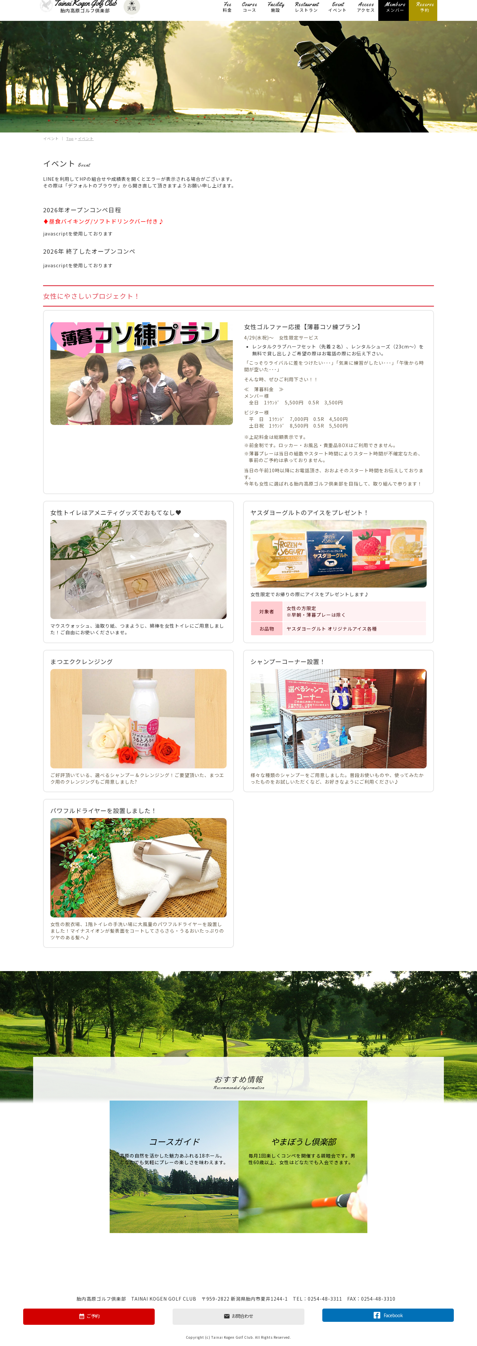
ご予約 (89, 1316)
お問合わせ (238, 1316)
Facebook (388, 1315)
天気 (131, 9)
